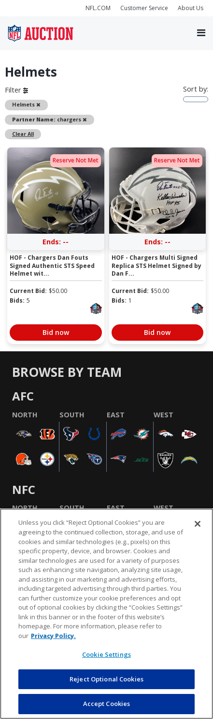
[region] (106, 613)
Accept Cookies (106, 703)
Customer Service (144, 8)
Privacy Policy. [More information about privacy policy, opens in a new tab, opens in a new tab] (53, 635)
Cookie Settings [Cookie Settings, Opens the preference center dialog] (106, 654)
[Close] (197, 523)
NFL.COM (98, 8)
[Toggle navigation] (201, 33)
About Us (190, 8)
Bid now (56, 332)
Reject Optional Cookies (106, 679)
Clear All (23, 133)
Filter (16, 89)
